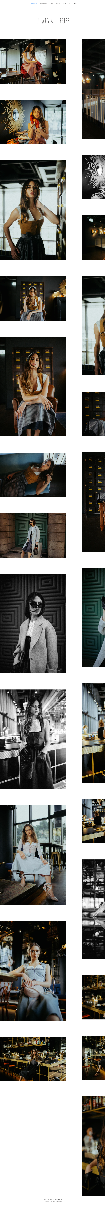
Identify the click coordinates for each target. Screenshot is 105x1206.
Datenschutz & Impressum (53, 1201)
